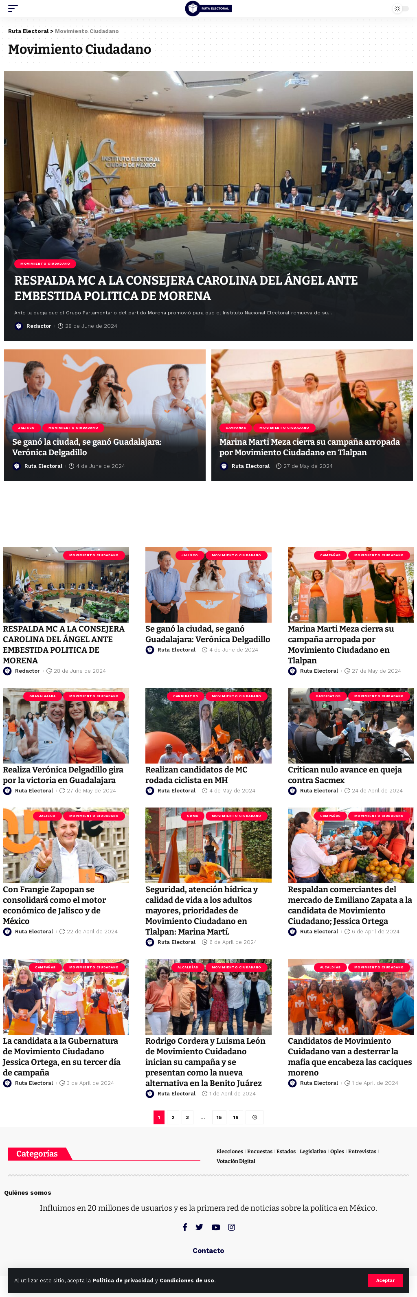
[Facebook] (184, 1227)
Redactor (38, 326)
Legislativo (313, 1151)
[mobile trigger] (15, 8)
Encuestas (259, 1151)
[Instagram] (231, 1227)
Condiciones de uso (187, 1280)
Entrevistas (362, 1151)
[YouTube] (215, 1227)
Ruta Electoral (43, 466)
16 (236, 1117)
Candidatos (185, 696)
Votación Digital (236, 1161)
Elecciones (230, 1151)
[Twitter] (199, 1227)
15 (219, 1117)
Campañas (236, 428)
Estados (286, 1151)
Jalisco (26, 428)
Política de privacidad (123, 1280)
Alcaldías (188, 967)
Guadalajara (42, 696)
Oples (337, 1151)
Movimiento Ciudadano (45, 264)
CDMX (192, 816)
